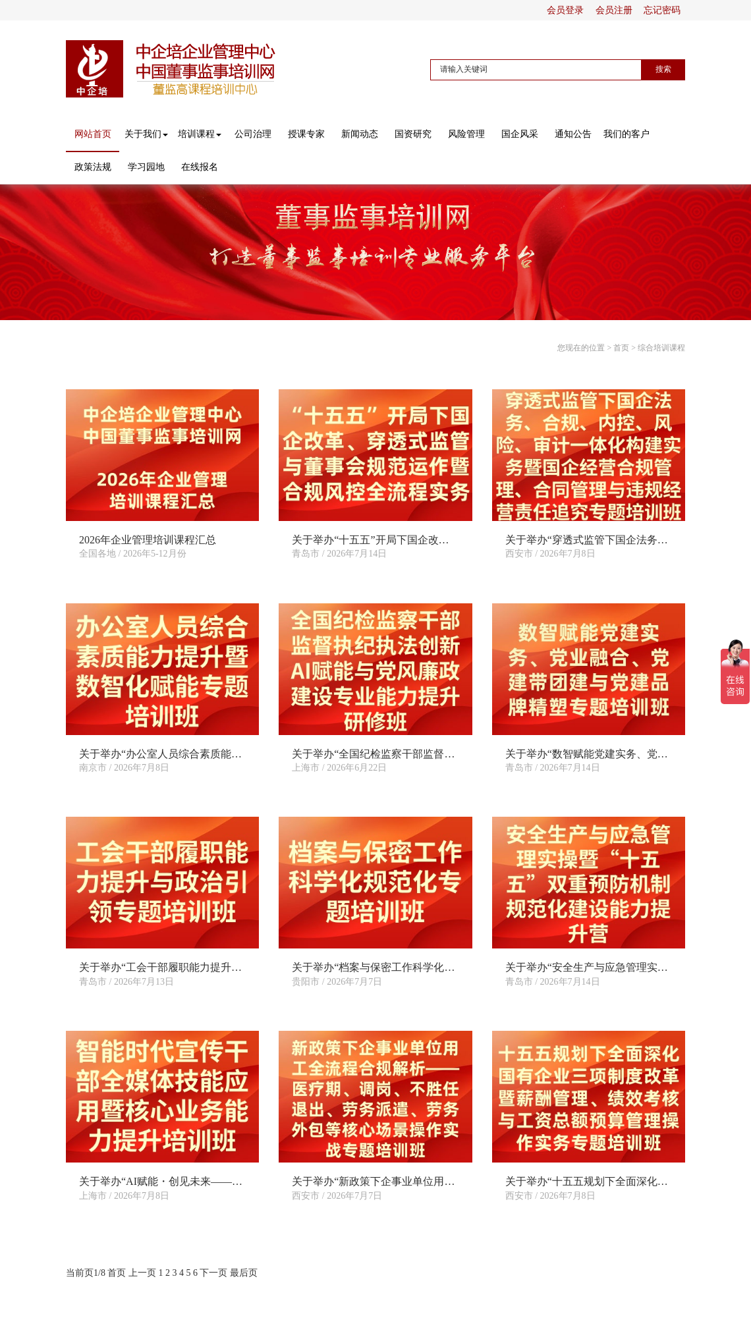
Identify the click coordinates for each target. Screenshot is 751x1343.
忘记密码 (662, 10)
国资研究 (413, 134)
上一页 (142, 1273)
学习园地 (146, 167)
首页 (621, 347)
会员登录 (565, 10)
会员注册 (614, 10)
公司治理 (253, 134)
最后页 (244, 1273)
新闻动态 (359, 134)
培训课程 (199, 134)
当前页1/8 (85, 1273)
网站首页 (92, 134)
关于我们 (146, 134)
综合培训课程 (661, 347)
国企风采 (519, 134)
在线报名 (199, 167)
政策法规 (92, 167)
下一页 (213, 1273)
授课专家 (306, 134)
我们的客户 (626, 134)
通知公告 (573, 134)
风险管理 (466, 134)
